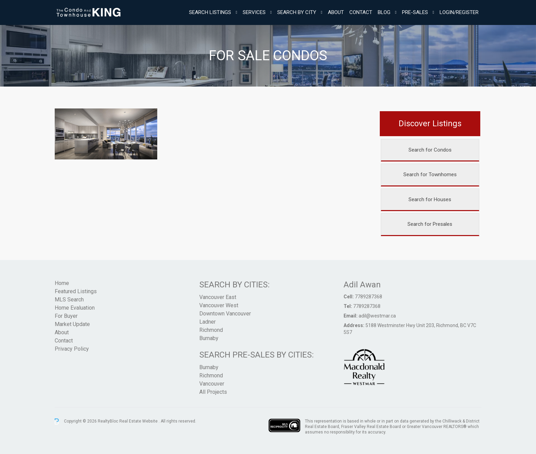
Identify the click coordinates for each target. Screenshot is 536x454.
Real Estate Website (139, 421)
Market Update (72, 324)
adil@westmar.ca (377, 316)
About (336, 12)
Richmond (211, 330)
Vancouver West (218, 305)
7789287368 (368, 296)
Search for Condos (430, 150)
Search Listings (210, 12)
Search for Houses (429, 199)
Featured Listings (76, 291)
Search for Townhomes (430, 174)
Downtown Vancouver (225, 313)
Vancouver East (217, 297)
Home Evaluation (75, 307)
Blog (384, 12)
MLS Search (69, 299)
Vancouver (211, 383)
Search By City (296, 12)
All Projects (213, 392)
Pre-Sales (415, 12)
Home (62, 283)
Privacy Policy (72, 349)
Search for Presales (429, 224)
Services (254, 12)
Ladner (207, 322)
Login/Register (459, 12)
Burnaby (208, 338)
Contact (360, 12)
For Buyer (66, 316)
